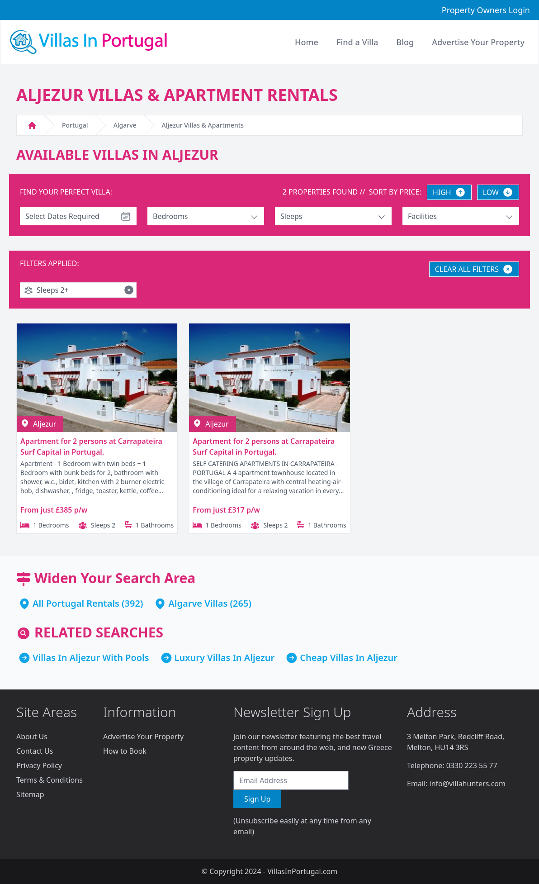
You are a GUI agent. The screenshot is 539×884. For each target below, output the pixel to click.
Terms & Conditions (49, 780)
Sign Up (257, 799)
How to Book (125, 751)
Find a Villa (357, 42)
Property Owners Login (486, 10)
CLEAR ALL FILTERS (474, 269)
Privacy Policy (39, 765)
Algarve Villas (197, 603)
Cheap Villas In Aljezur (348, 657)
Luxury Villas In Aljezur (225, 657)
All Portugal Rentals (76, 603)
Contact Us (34, 751)
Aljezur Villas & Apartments (203, 125)
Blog (405, 42)
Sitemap (30, 794)
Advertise (478, 42)
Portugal (75, 125)
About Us (31, 736)
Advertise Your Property (143, 736)
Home (306, 42)
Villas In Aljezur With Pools (91, 657)
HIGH (449, 192)
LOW (498, 192)
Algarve (125, 125)
